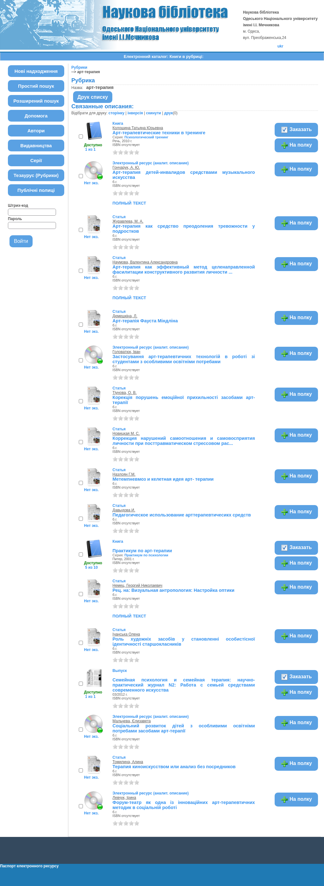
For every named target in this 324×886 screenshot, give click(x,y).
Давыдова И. (124, 510)
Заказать (296, 130)
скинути (153, 113)
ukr (280, 46)
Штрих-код (18, 205)
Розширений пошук (36, 101)
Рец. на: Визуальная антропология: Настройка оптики (173, 590)
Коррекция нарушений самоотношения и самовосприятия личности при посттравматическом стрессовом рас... (184, 441)
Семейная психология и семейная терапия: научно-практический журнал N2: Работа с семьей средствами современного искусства (184, 685)
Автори (36, 130)
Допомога (36, 115)
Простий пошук (36, 86)
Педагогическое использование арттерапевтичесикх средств (182, 514)
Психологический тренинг (146, 137)
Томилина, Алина (128, 762)
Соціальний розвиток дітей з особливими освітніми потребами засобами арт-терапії (184, 728)
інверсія (135, 113)
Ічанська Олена (126, 634)
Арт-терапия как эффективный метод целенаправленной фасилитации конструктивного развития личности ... (184, 269)
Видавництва (36, 145)
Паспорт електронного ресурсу (29, 866)
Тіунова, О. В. (125, 392)
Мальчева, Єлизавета (132, 721)
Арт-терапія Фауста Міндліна (145, 320)
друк (168, 113)
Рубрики (79, 67)
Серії (36, 160)
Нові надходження (36, 71)
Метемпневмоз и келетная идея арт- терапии (163, 479)
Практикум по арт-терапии (142, 550)
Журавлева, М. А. (128, 221)
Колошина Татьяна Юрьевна (138, 128)
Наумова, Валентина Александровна (145, 262)
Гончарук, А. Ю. (126, 167)
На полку (296, 145)
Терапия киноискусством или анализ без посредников (174, 766)
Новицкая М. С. (126, 433)
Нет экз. (91, 183)
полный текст (129, 202)
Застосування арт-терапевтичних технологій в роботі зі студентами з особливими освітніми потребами (184, 359)
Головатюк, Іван (126, 352)
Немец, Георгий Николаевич (137, 585)
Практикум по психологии (146, 555)
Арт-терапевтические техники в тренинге (159, 132)
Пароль (15, 219)
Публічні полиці (36, 190)
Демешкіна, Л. (125, 316)
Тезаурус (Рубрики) (36, 175)
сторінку (116, 113)
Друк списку (93, 97)
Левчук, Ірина (124, 797)
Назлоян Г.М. (124, 474)
